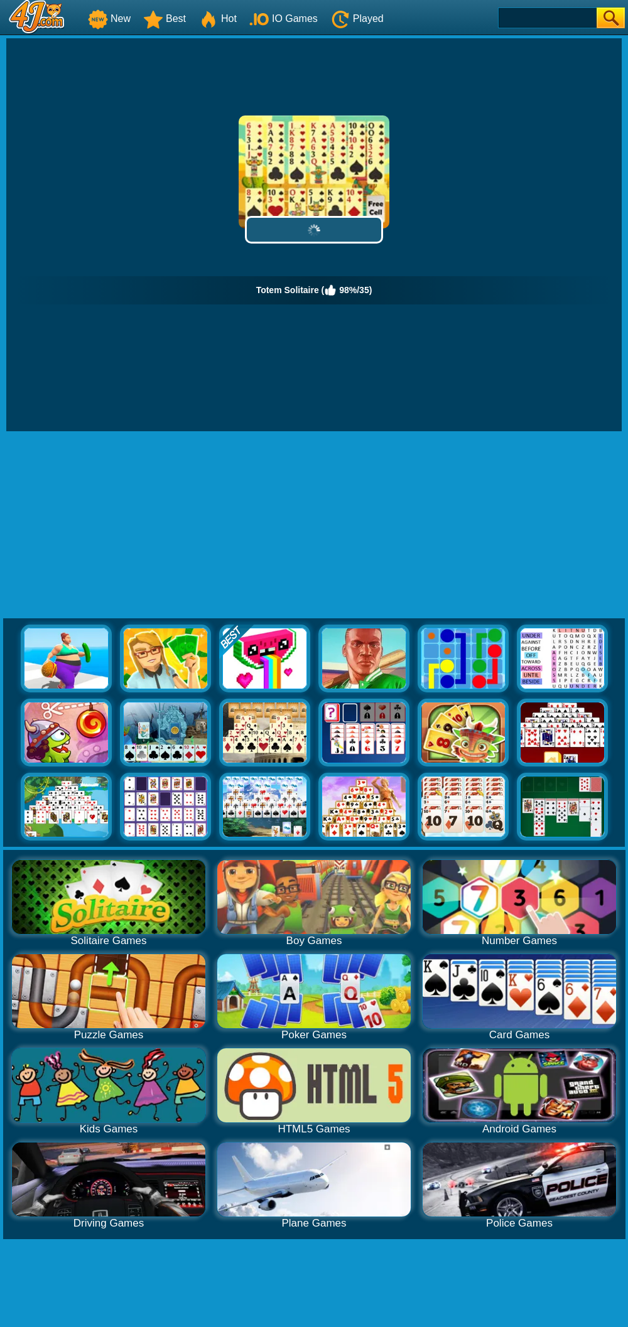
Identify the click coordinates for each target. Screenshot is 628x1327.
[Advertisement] (314, 525)
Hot (217, 18)
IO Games (283, 18)
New (109, 18)
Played (357, 18)
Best (164, 18)
